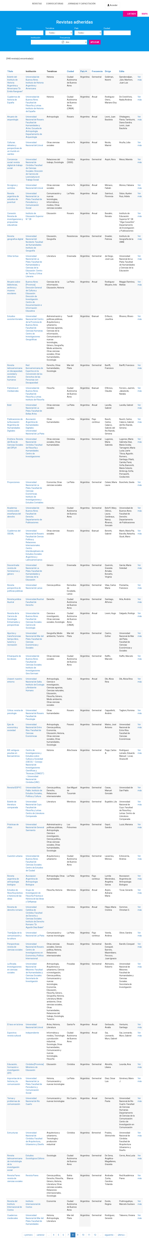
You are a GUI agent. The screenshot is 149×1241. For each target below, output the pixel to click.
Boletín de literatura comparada (12, 804)
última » (121, 1235)
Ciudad (107, 28)
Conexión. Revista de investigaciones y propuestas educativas (15, 219)
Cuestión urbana (14, 856)
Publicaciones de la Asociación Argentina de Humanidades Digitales (15, 425)
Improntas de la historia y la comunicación (14, 1081)
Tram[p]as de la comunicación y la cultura (14, 936)
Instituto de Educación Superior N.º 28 (35, 216)
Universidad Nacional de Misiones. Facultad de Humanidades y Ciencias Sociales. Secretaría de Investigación (34, 972)
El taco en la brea (15, 1024)
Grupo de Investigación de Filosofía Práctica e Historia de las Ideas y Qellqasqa (35, 896)
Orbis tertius (12, 256)
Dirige (108, 71)
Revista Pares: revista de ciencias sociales (15, 1178)
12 (95, 1235)
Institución (35, 37)
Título (19, 28)
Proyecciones (13, 482)
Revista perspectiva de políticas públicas (15, 588)
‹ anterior (40, 1235)
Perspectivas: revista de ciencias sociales (15, 947)
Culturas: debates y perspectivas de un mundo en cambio (14, 148)
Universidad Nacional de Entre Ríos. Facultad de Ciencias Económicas (34, 730)
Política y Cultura (33, 796)
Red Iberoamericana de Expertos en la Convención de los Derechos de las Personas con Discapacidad (34, 374)
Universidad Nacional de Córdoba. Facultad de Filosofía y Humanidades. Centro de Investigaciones (34, 448)
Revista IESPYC (14, 787)
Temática (49, 28)
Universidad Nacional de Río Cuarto (33, 1101)
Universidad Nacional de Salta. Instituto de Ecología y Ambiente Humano (35, 685)
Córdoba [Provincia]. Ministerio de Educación (35, 1067)
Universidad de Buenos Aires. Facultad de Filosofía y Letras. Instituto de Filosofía (35, 394)
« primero (28, 1235)
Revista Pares (32, 1175)
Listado (131, 14)
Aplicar (95, 42)
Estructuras (12, 1133)
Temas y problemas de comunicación (13, 1101)
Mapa (145, 14)
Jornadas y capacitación (81, 3)
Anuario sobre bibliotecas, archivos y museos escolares (13, 288)
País (76, 28)
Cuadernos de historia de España (13, 100)
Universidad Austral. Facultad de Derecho (35, 602)
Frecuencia (65, 37)
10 (83, 1235)
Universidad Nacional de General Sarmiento (35, 827)
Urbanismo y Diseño (35, 1144)
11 (89, 1235)
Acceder (112, 5)
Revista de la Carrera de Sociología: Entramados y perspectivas (13, 619)
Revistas (37, 3)
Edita (121, 71)
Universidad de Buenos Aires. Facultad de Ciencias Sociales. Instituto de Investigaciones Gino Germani (34, 665)
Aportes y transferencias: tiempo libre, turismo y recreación (14, 639)
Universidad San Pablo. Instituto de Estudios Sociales (34, 790)
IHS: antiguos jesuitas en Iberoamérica (13, 753)
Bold (9, 405)
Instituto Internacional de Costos (33, 1204)
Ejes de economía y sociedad (12, 727)
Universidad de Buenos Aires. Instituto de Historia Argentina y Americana (35, 83)
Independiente (32, 1033)
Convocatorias (54, 3)
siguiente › (109, 1235)
